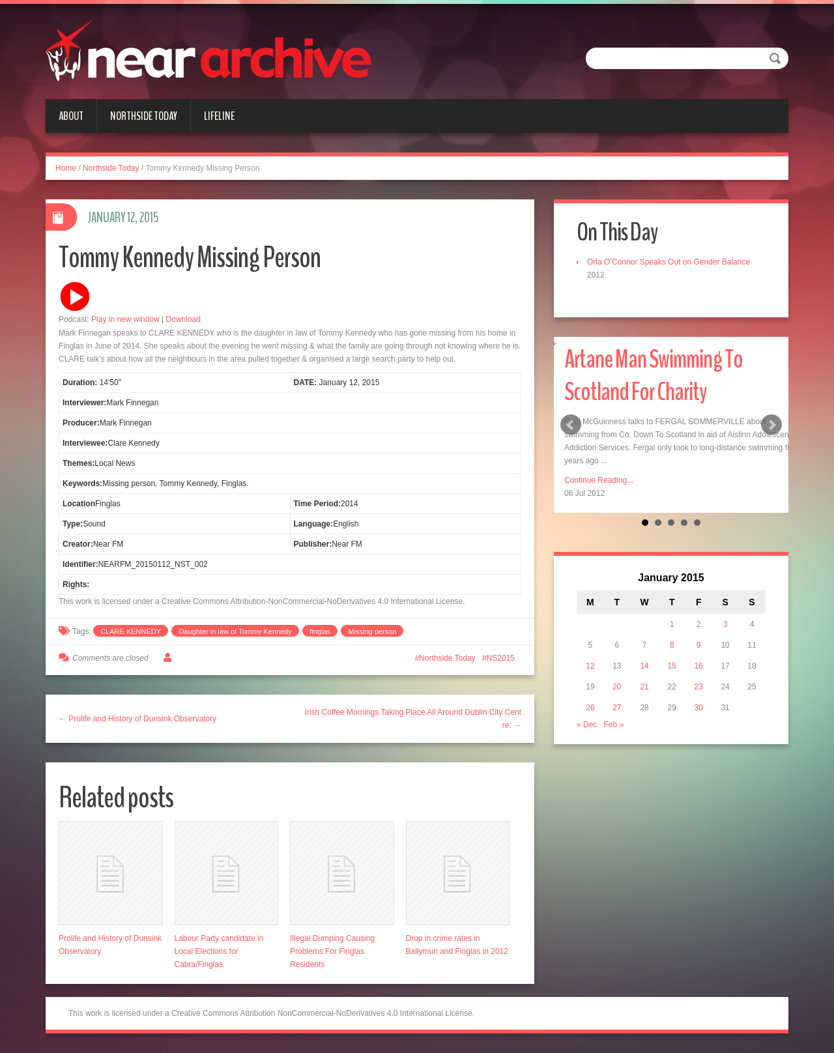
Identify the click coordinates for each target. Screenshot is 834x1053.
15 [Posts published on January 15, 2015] (672, 666)
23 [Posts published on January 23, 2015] (699, 686)
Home (65, 168)
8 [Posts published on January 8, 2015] (672, 645)
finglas (319, 631)
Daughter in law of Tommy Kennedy (235, 631)
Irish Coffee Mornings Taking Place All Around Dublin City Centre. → (413, 719)
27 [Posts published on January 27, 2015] (616, 707)
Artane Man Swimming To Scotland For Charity (653, 375)
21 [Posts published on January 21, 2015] (644, 686)
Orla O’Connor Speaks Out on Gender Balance (668, 262)
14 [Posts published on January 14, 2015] (644, 666)
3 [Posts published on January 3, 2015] (725, 624)
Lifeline (219, 116)
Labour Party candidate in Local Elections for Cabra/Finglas (219, 951)
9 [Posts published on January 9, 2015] (699, 645)
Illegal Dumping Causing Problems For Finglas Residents (332, 951)
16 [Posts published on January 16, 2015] (699, 666)
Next (771, 424)
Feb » (613, 724)
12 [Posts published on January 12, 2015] (590, 666)
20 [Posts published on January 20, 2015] (616, 686)
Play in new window (125, 319)
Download (183, 319)
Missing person (372, 631)
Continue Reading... (598, 480)
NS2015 (501, 658)
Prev (570, 424)
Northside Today (143, 116)
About (71, 116)
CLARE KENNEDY (130, 631)
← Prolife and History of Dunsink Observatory (137, 718)
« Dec (587, 724)
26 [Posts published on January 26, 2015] (590, 707)
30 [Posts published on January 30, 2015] (699, 707)
